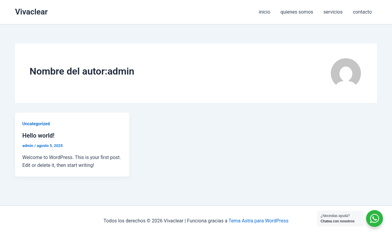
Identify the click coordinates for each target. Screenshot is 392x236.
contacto (362, 12)
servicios (334, 12)
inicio (266, 12)
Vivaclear (31, 11)
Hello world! (38, 135)
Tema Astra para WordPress (259, 221)
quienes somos (298, 12)
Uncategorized (36, 123)
